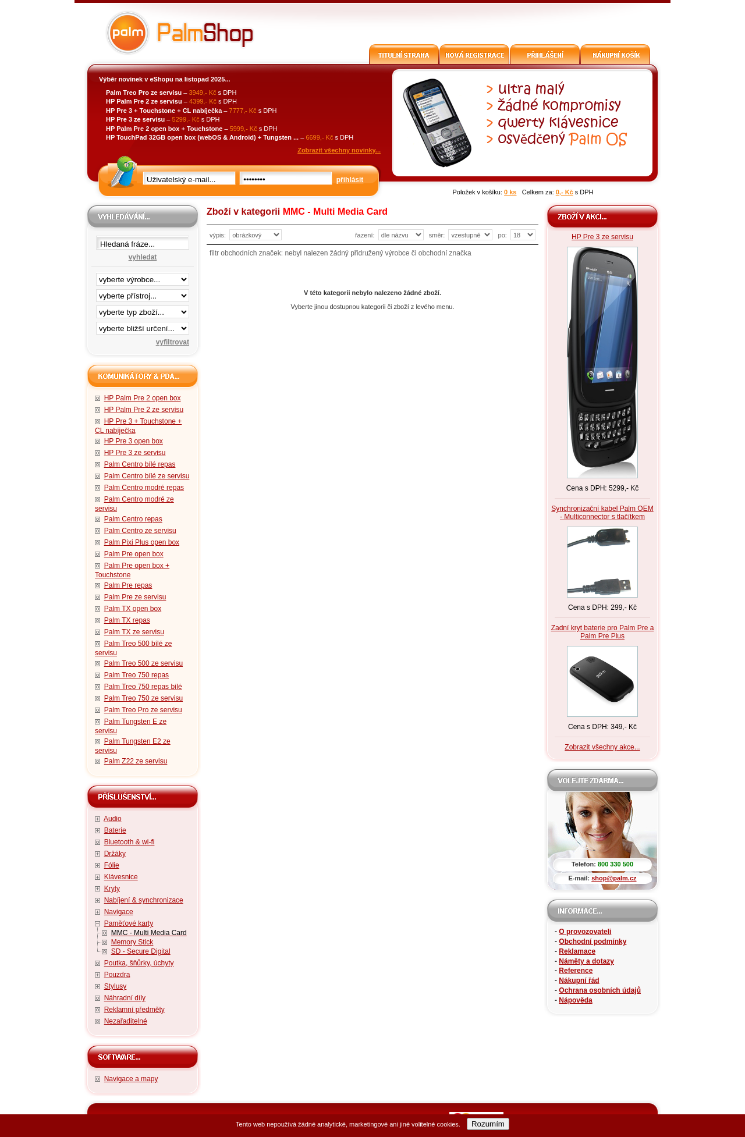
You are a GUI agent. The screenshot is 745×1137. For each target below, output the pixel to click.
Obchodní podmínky (592, 941)
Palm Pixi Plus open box (141, 542)
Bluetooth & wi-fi (129, 842)
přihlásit (350, 180)
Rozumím (488, 1124)
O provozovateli (585, 932)
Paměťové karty (129, 923)
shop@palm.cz (613, 878)
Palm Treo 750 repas (136, 675)
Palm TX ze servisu (134, 632)
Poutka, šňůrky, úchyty (139, 963)
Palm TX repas (127, 620)
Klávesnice (121, 877)
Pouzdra (117, 975)
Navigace (118, 912)
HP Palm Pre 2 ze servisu (144, 410)
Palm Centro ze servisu (140, 531)
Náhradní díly (125, 998)
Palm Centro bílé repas (140, 464)
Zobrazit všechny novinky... (339, 150)
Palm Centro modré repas (144, 488)
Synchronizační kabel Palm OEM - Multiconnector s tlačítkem (602, 512)
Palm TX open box (133, 609)
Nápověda (575, 1000)
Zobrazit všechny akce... (602, 747)
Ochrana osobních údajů (600, 990)
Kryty (112, 888)
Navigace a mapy (131, 1079)
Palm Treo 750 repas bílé (143, 687)
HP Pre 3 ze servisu (135, 453)
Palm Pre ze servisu (135, 597)
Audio (113, 819)
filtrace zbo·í (142, 309)
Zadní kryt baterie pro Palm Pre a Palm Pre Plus (602, 632)
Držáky (115, 854)
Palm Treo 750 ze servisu (143, 698)
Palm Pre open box (134, 554)
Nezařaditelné (125, 1021)
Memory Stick (132, 942)
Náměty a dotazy (586, 961)
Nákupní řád (579, 980)
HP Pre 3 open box (133, 441)
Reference (576, 971)
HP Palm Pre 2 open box (142, 398)
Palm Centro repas (133, 519)
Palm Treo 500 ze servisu (143, 663)
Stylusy (115, 986)
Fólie (111, 865)
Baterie (115, 830)
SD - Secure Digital (141, 951)
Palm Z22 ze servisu (136, 761)
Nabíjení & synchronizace (143, 900)
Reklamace (577, 951)
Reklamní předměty (134, 1009)
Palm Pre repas (128, 585)
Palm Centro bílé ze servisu (147, 476)
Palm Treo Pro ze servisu (143, 710)
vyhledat (143, 257)
